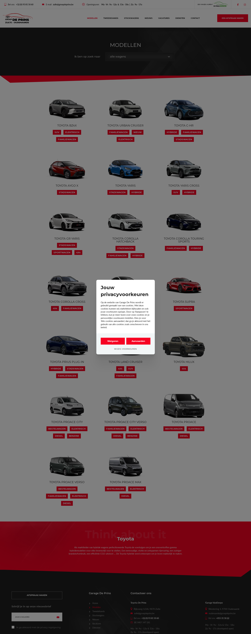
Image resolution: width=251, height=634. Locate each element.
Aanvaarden (138, 341)
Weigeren (112, 341)
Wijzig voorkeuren (125, 349)
